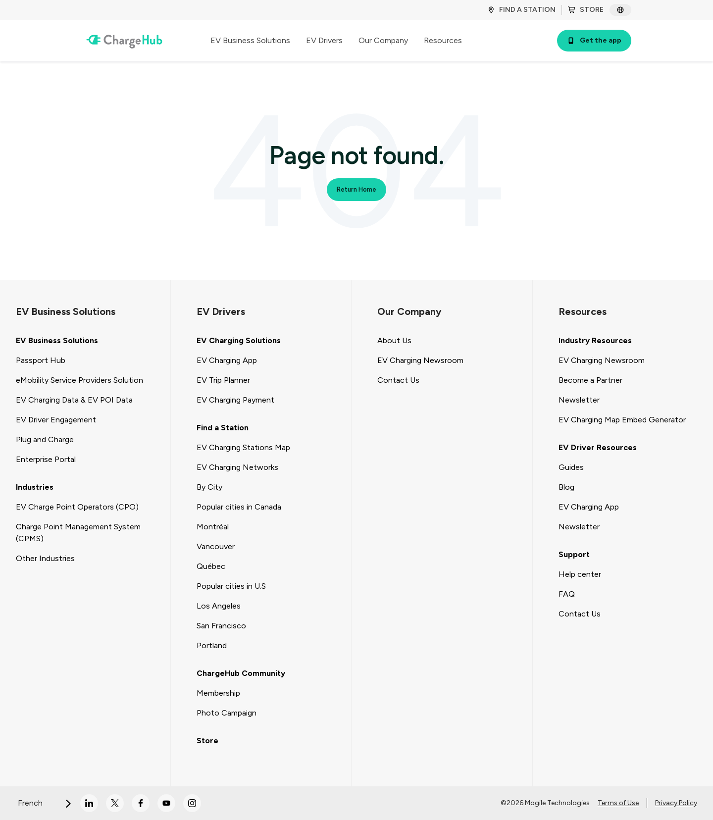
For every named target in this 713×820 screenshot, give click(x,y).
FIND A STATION (521, 9)
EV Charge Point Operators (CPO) (77, 507)
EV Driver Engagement (56, 419)
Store (207, 740)
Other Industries (45, 558)
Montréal (213, 526)
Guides (571, 467)
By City (209, 487)
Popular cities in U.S (231, 586)
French (45, 803)
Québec (211, 566)
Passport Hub (40, 360)
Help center (580, 574)
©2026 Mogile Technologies (545, 803)
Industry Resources (595, 340)
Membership (218, 693)
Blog (566, 487)
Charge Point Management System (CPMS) (78, 532)
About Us (394, 340)
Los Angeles (219, 606)
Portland (212, 645)
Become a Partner (590, 380)
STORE (586, 9)
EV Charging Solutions (239, 340)
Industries (34, 487)
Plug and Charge (45, 439)
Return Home (356, 189)
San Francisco (221, 625)
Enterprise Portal (46, 459)
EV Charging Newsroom (420, 360)
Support (574, 554)
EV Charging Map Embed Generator (622, 419)
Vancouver (216, 546)
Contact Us (398, 380)
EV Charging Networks (237, 467)
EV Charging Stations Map (243, 447)
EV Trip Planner (223, 380)
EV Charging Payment (235, 400)
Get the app (594, 40)
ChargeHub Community (241, 673)
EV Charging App (227, 360)
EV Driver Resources (598, 447)
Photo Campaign (226, 713)
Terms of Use (618, 803)
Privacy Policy (676, 803)
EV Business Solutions (57, 340)
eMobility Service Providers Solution (79, 380)
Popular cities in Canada (239, 507)
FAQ (567, 594)
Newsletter (579, 400)
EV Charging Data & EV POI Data (74, 400)
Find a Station (223, 427)
